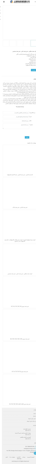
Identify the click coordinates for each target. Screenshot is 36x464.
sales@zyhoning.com (27, 448)
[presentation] (25, 132)
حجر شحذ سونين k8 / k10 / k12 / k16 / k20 (18, 339)
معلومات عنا (10, 457)
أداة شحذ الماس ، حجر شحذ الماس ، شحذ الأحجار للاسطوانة (18, 174)
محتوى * (29, 124)
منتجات (21, 457)
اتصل (5, 457)
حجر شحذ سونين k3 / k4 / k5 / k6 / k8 (18, 306)
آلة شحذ (33, 413)
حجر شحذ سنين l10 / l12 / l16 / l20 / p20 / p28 (18, 404)
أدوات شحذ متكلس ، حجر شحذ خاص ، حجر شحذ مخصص (18, 273)
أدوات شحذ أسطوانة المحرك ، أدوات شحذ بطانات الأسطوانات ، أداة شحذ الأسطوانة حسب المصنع (18, 240)
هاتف (28, 120)
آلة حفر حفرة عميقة (30, 418)
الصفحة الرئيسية (28, 457)
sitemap (17, 458)
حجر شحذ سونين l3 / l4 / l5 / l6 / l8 (18, 371)
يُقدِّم (25, 137)
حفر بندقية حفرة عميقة (30, 421)
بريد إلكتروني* (30, 112)
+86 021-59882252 (28, 446)
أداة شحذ (33, 416)
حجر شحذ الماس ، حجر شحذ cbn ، (18, 207)
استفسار (32, 70)
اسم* (28, 116)
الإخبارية (16, 457)
